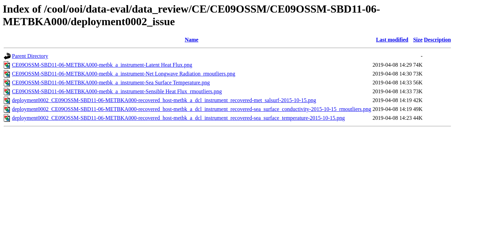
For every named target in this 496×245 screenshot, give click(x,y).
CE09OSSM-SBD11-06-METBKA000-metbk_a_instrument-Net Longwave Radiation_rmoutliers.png (123, 74)
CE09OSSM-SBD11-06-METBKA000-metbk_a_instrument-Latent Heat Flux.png (102, 65)
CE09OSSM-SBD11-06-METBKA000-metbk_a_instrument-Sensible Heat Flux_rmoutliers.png (117, 91)
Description (437, 40)
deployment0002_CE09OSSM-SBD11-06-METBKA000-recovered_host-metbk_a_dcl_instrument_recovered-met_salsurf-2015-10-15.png (164, 100)
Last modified (392, 40)
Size (418, 40)
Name (191, 40)
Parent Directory (30, 56)
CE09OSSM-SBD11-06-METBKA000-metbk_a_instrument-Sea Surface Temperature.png (111, 82)
